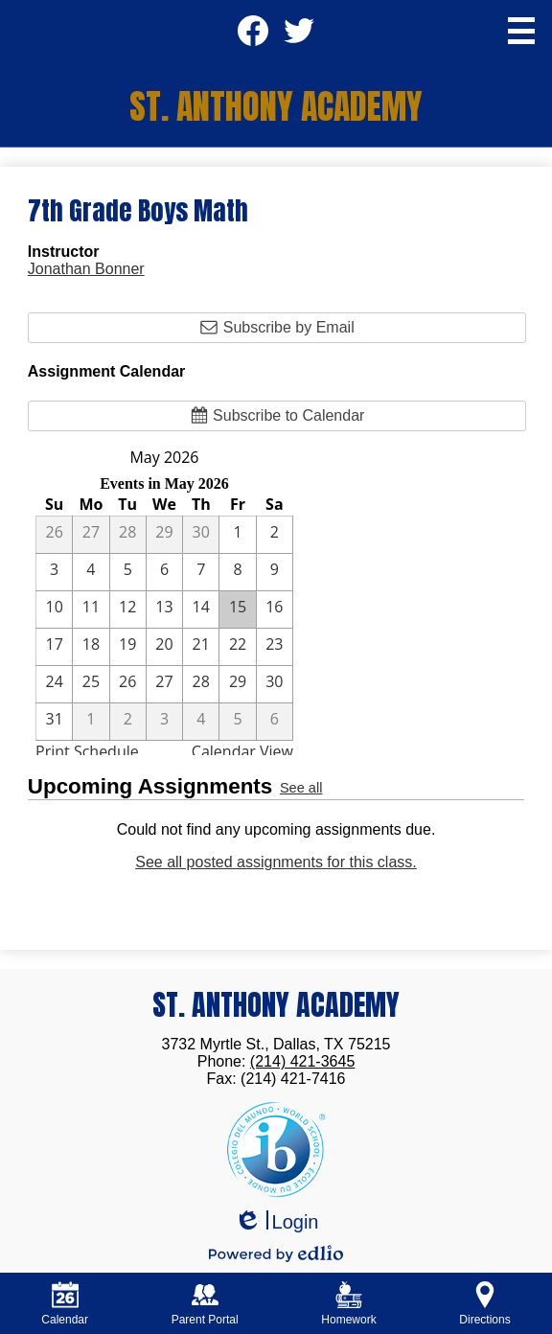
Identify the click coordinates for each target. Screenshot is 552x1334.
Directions (484, 1303)
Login (276, 1222)
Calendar (64, 1303)
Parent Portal (205, 1303)
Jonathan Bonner (86, 269)
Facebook (253, 36)
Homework (348, 1303)
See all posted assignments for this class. (275, 862)
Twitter (298, 36)
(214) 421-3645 (302, 1061)
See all (301, 787)
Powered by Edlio (276, 1253)
